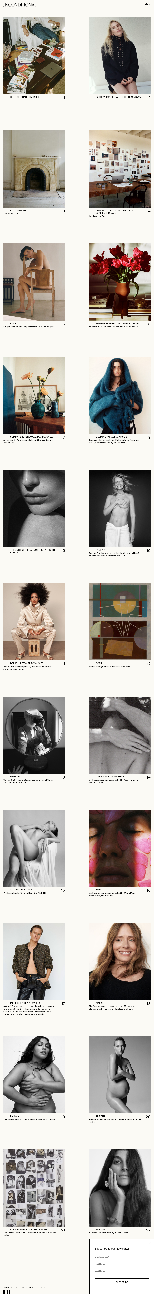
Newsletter (10, 1287)
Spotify (41, 1287)
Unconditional (19, 7)
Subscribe (122, 1282)
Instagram (27, 1287)
